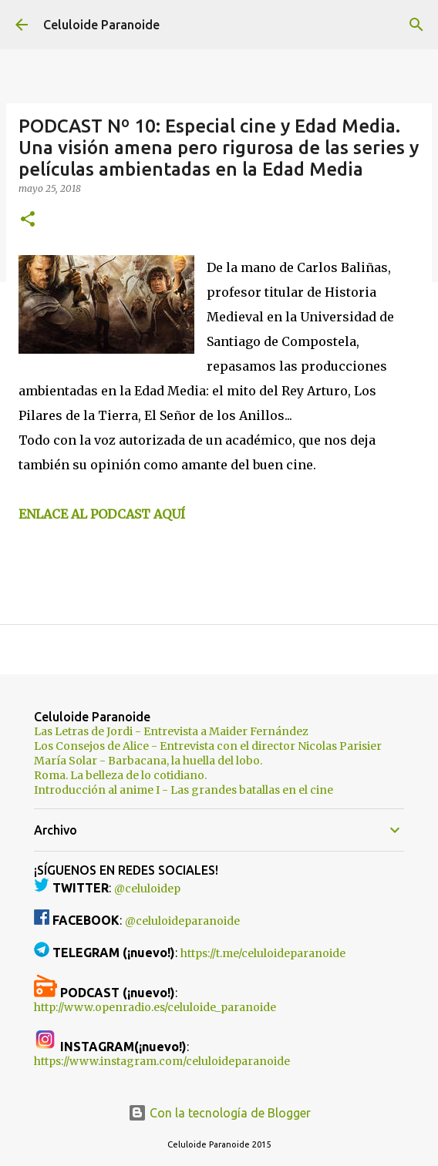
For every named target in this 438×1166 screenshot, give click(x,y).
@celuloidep (147, 889)
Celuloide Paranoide (101, 25)
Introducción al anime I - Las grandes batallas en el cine (183, 790)
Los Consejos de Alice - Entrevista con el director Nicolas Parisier (208, 746)
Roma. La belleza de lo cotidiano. (120, 775)
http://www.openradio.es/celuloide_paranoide (155, 1007)
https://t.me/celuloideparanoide (262, 953)
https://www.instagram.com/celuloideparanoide (162, 1061)
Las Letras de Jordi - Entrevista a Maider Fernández (171, 731)
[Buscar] (416, 24)
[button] (28, 220)
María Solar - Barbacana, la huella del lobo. (148, 761)
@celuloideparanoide (182, 921)
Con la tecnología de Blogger (219, 1113)
